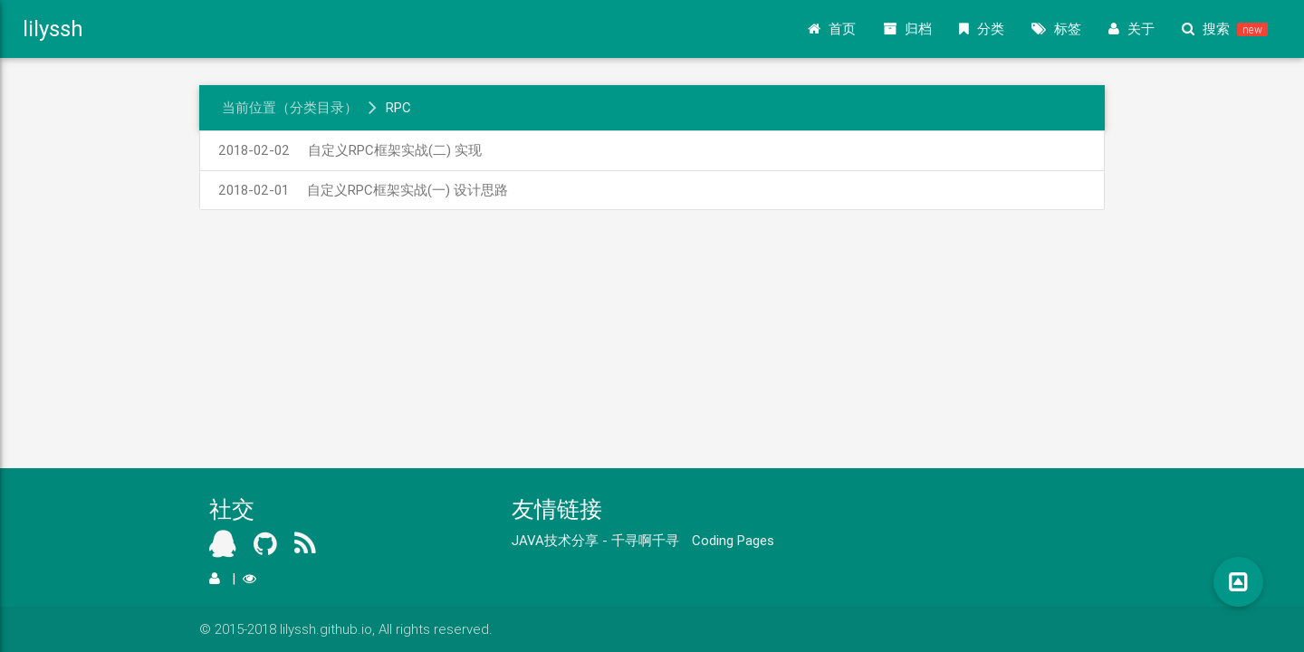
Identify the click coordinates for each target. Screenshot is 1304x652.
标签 (1056, 29)
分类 (981, 29)
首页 (832, 29)
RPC (398, 107)
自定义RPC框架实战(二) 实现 (350, 149)
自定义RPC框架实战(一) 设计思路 (363, 189)
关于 (1131, 29)
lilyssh (53, 28)
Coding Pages (733, 540)
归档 (907, 29)
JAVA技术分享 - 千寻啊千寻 (595, 540)
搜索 (1225, 29)
